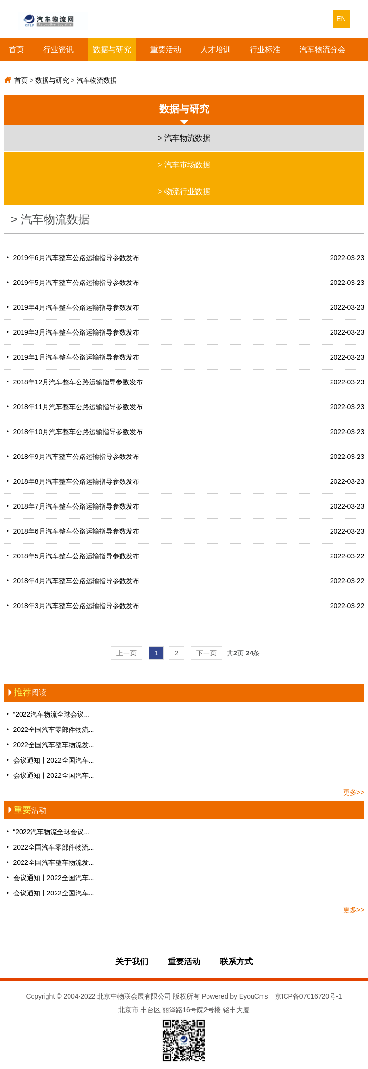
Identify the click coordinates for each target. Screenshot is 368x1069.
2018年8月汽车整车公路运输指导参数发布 (184, 481)
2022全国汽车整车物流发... (49, 745)
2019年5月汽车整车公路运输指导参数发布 (184, 282)
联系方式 (236, 961)
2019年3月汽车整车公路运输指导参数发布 (184, 332)
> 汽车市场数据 (184, 165)
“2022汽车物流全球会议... (47, 714)
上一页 (126, 653)
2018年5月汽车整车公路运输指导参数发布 (184, 556)
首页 (16, 49)
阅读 (25, 692)
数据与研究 (112, 49)
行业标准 (265, 49)
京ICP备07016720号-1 (308, 996)
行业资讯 (58, 49)
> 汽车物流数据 (184, 138)
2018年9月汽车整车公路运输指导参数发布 (184, 456)
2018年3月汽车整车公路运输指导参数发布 (184, 605)
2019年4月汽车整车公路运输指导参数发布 (184, 307)
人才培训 (215, 49)
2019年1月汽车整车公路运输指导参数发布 (184, 357)
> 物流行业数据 (184, 191)
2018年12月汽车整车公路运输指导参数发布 (184, 382)
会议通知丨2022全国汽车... (49, 760)
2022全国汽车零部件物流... (49, 729)
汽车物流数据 (97, 80)
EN (340, 18)
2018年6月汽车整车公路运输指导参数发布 (184, 531)
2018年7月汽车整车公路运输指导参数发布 (184, 506)
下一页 (206, 653)
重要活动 (165, 49)
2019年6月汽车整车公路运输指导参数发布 (184, 257)
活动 (25, 810)
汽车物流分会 (322, 49)
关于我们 (131, 961)
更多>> (353, 792)
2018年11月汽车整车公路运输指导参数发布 (184, 406)
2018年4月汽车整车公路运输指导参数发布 (184, 580)
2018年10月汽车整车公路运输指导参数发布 (184, 431)
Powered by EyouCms (234, 996)
